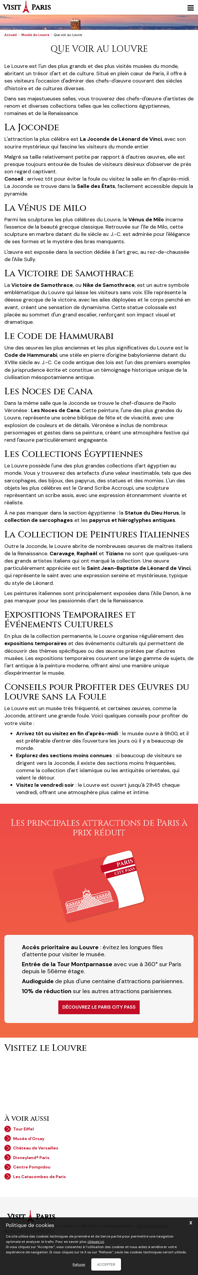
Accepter (106, 1264)
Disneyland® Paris (31, 1157)
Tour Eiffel (23, 1129)
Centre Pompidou (31, 1167)
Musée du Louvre (35, 35)
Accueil (10, 35)
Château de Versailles (35, 1148)
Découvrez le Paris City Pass (99, 1007)
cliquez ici (95, 1241)
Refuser (79, 1264)
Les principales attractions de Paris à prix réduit (99, 828)
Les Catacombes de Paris (39, 1176)
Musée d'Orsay (28, 1138)
